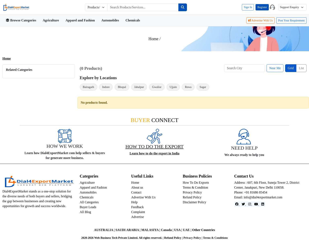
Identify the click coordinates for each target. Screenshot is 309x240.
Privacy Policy (192, 192)
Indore (106, 87)
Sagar (203, 87)
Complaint (138, 212)
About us (137, 187)
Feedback (137, 207)
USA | (178, 230)
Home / (154, 39)
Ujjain (173, 87)
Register (262, 7)
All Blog (85, 212)
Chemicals (133, 20)
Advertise (137, 217)
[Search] (182, 7)
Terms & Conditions (215, 237)
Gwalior (156, 87)
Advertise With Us (260, 20)
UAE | (187, 230)
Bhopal (122, 87)
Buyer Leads (88, 207)
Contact (136, 192)
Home (6, 58)
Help (134, 202)
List (301, 68)
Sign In (248, 7)
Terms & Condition (195, 187)
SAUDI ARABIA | (128, 230)
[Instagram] (250, 204)
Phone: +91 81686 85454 (250, 192)
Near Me (275, 68)
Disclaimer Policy (194, 202)
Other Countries (203, 230)
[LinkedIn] (262, 204)
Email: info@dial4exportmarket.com (258, 197)
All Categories (89, 202)
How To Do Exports (196, 182)
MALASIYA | (151, 230)
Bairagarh (88, 87)
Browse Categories (21, 20)
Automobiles (110, 20)
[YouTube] (256, 204)
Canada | (167, 230)
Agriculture (51, 20)
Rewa (188, 87)
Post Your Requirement (291, 20)
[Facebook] (237, 204)
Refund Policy (192, 197)
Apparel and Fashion (80, 20)
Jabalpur (139, 87)
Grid (291, 68)
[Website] (244, 204)
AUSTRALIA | (105, 230)
